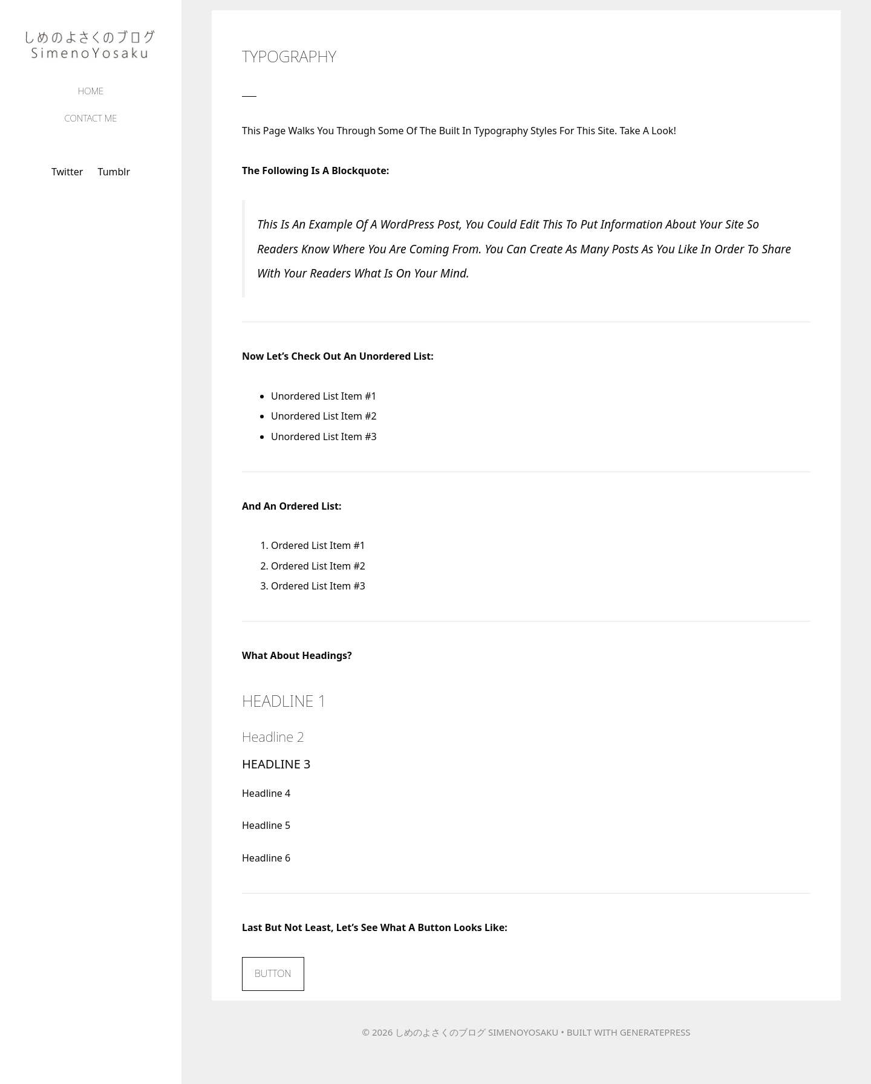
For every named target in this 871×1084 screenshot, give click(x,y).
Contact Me (90, 118)
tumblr (114, 171)
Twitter (67, 171)
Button (273, 973)
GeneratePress (655, 1032)
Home (91, 91)
